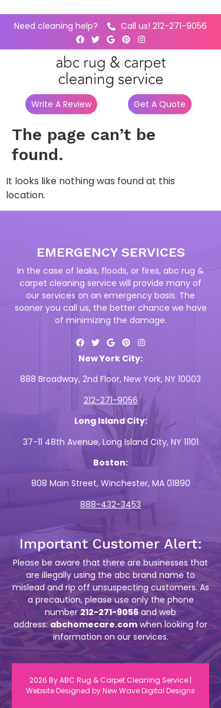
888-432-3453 (110, 504)
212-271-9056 (111, 400)
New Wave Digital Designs (149, 691)
